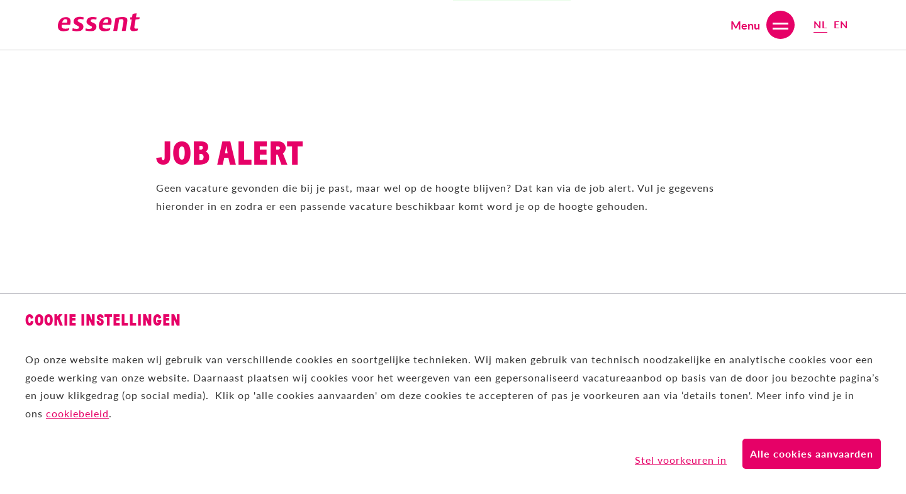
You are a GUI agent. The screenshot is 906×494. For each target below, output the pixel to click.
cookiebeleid (77, 413)
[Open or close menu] (762, 25)
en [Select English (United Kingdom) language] (841, 24)
